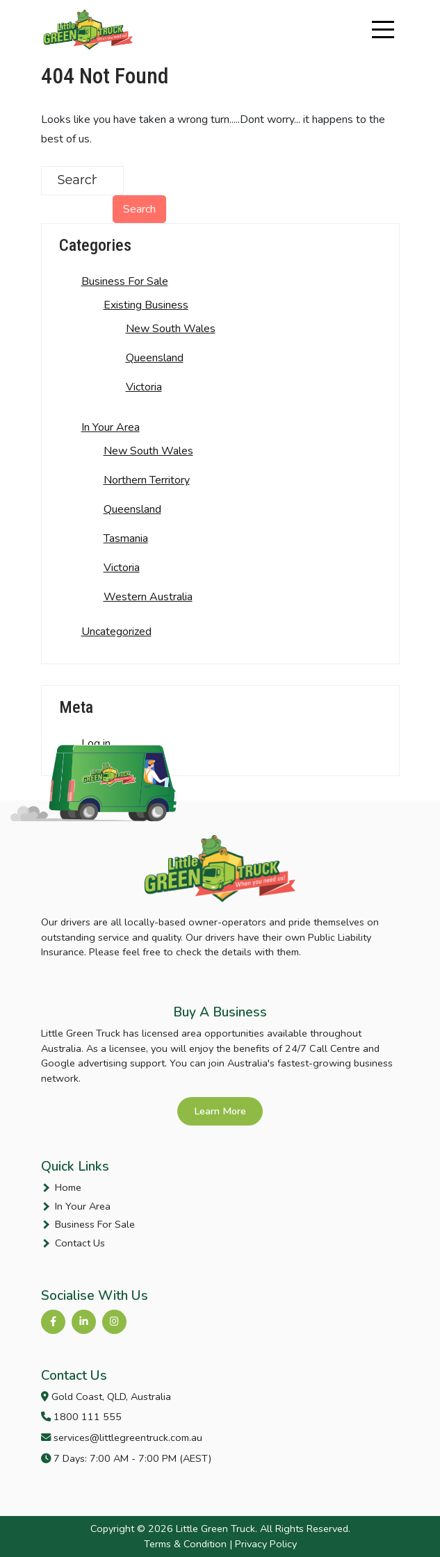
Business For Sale (124, 281)
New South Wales (170, 328)
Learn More (220, 1111)
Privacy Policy (266, 1544)
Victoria (144, 387)
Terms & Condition (185, 1544)
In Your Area (110, 427)
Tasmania (126, 538)
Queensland (155, 357)
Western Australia (148, 596)
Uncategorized (116, 631)
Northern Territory (147, 480)
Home (68, 1187)
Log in (96, 743)
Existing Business (146, 305)
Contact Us (80, 1243)
